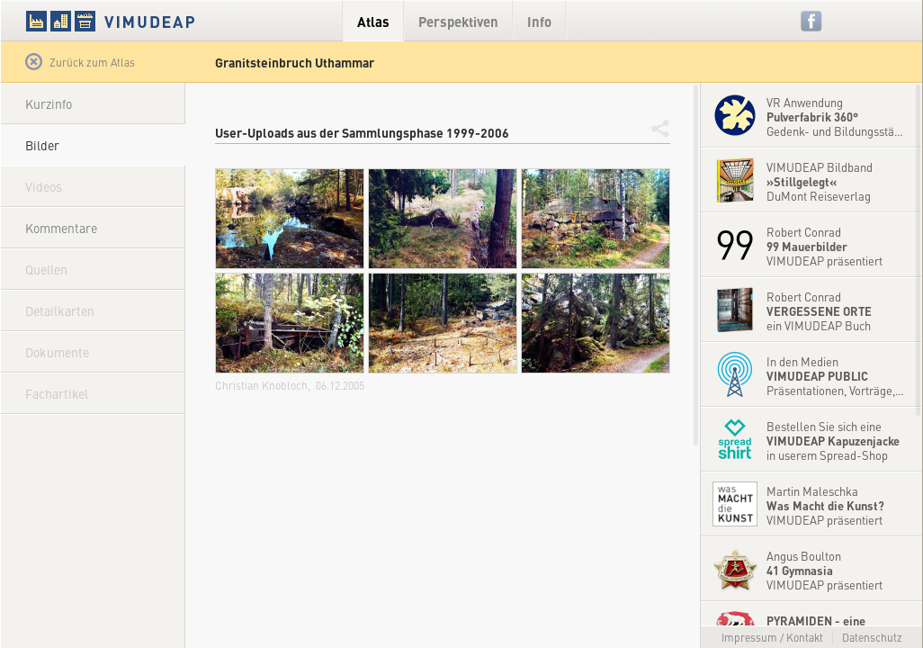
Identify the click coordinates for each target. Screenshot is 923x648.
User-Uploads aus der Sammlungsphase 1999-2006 (362, 132)
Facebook (812, 21)
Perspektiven (458, 21)
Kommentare (61, 228)
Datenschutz (872, 637)
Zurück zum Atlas (80, 62)
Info (539, 21)
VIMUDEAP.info (145, 20)
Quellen (46, 269)
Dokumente (57, 352)
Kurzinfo (48, 103)
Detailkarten (59, 311)
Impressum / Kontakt (772, 637)
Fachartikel (56, 393)
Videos (43, 186)
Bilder (42, 145)
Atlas (373, 21)
